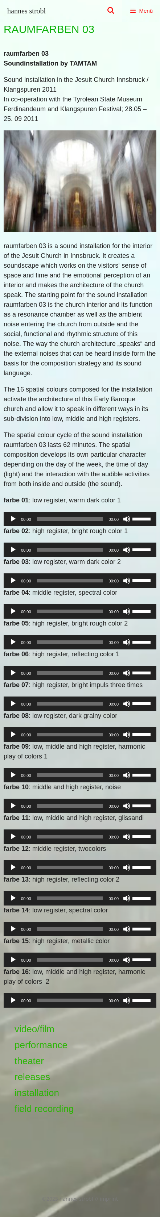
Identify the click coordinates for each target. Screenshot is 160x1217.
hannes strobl (26, 11)
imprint (109, 1198)
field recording (44, 1108)
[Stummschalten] (126, 519)
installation (37, 1092)
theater (29, 1060)
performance (41, 1045)
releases (32, 1076)
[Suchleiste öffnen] (110, 11)
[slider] (70, 519)
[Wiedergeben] (13, 519)
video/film (34, 1029)
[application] (80, 519)
